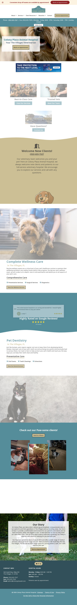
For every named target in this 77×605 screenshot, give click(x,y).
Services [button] (20, 15)
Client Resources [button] (31, 15)
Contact (49, 15)
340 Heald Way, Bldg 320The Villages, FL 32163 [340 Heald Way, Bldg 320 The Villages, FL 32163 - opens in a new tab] (11, 573)
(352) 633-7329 (9, 579)
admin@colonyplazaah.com (14, 581)
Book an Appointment (60, 2)
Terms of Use (49, 592)
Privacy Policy (60, 592)
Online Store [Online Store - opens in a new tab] (38, 25)
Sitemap (40, 592)
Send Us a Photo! (38, 435)
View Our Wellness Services (11, 287)
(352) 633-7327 (13, 20)
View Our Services (23, 106)
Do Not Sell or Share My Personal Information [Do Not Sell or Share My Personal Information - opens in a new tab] (38, 596)
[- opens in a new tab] (38, 564)
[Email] (36, 564)
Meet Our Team (54, 106)
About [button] (13, 15)
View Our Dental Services (11, 366)
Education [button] (41, 15)
